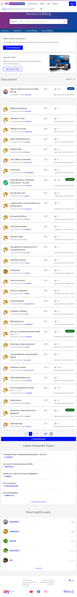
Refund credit (16, 149)
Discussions (33, 3)
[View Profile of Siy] (26, 239)
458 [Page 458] (45, 434)
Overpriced (15, 270)
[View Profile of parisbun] (28, 360)
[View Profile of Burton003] (28, 162)
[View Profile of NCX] (27, 314)
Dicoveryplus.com (17, 193)
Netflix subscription (18, 108)
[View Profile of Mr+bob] (26, 219)
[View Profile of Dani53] (27, 263)
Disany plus (15, 170)
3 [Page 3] (37, 434)
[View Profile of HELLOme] (28, 111)
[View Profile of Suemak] (27, 142)
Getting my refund (18, 260)
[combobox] (43, 21)
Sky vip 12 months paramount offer (25, 331)
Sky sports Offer (17, 216)
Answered (70, 179)
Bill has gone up (16, 321)
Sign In (72, 4)
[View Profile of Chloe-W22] (28, 95)
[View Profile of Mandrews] (28, 121)
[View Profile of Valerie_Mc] (9, 495)
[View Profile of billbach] (27, 293)
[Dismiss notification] (41, 9)
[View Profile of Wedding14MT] (29, 172)
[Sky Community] (15, 3)
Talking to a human (18, 129)
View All (38, 568)
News (42, 3)
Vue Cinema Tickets (18, 226)
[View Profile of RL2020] (27, 252)
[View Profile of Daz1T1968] (27, 229)
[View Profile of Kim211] (27, 347)
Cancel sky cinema (18, 367)
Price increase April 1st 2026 (22, 388)
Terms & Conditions (48, 580)
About (55, 3)
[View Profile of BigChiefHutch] (30, 304)
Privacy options (27, 580)
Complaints (26, 584)
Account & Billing (38, 14)
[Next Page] (51, 434)
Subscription (15, 400)
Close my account (17, 280)
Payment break (16, 236)
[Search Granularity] (16, 21)
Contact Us (51, 584)
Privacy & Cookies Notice (30, 582)
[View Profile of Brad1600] (28, 283)
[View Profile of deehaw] (28, 416)
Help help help (16, 423)
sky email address (10, 493)
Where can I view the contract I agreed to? (20, 473)
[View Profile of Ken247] (28, 403)
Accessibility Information (47, 582)
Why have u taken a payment (22, 344)
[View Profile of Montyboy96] (29, 370)
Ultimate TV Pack (17, 118)
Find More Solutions (38, 502)
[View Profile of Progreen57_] (28, 209)
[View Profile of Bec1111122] (29, 337)
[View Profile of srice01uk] (29, 185)
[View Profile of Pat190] (27, 273)
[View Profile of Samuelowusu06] (11, 486)
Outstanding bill (17, 301)
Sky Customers (9, 483)
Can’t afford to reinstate (20, 159)
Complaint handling (18, 311)
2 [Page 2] (33, 434)
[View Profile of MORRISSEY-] (29, 324)
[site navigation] (2, 4)
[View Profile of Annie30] (28, 426)
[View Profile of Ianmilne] (26, 196)
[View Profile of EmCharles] (29, 380)
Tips (48, 3)
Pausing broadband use (20, 377)
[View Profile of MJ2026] (27, 152)
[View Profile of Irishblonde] (28, 131)
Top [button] (72, 580)
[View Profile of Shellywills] (29, 393)
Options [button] (69, 79)
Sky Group (26, 586)
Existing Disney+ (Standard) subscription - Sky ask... (25, 454)
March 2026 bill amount (20, 139)
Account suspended (18, 290)
